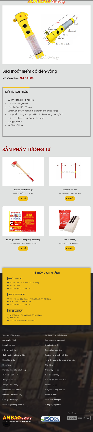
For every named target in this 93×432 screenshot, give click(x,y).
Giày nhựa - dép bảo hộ (55, 390)
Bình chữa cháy (8, 360)
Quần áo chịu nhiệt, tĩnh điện (56, 355)
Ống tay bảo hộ (51, 345)
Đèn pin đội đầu (8, 380)
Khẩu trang (6, 365)
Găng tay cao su (52, 370)
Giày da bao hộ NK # (10, 375)
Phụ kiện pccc (50, 365)
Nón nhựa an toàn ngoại (55, 340)
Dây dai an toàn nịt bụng (12, 390)
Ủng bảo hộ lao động (11, 335)
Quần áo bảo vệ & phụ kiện (13, 355)
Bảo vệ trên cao (8, 345)
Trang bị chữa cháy (10, 385)
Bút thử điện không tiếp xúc (13, 404)
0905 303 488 (83, 417)
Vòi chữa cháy (51, 394)
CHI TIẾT (23, 198)
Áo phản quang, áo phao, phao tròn (60, 360)
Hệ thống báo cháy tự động (56, 335)
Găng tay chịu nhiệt (53, 404)
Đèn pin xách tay (52, 375)
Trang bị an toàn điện (53, 350)
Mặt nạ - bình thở (9, 350)
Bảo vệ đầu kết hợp (10, 399)
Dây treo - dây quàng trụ (12, 394)
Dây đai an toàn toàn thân (55, 380)
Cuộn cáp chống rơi (53, 399)
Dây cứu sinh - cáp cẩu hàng (14, 370)
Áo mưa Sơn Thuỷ (9, 340)
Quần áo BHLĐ (51, 385)
